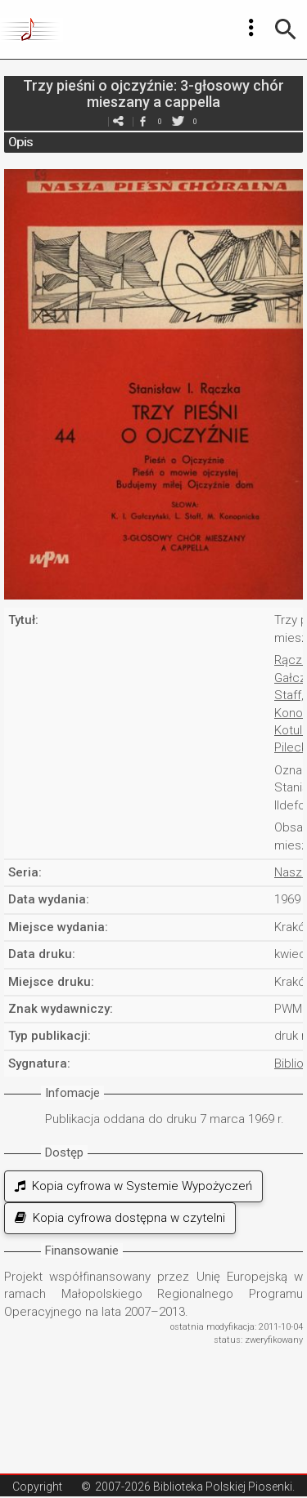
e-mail (119, 121)
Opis (20, 142)
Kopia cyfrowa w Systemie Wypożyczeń (133, 1186)
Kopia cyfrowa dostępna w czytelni (120, 1217)
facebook (143, 121)
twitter (178, 121)
